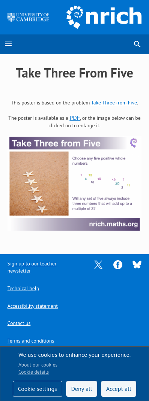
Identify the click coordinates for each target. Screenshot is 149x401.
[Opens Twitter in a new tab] (98, 264)
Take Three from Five (114, 102)
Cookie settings (37, 388)
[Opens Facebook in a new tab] (117, 264)
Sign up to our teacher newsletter (32, 267)
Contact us (19, 323)
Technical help (23, 288)
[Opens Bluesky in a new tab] (136, 264)
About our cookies (37, 364)
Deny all (81, 388)
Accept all (118, 388)
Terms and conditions (31, 340)
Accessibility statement (33, 306)
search (137, 44)
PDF (74, 117)
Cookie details (33, 371)
